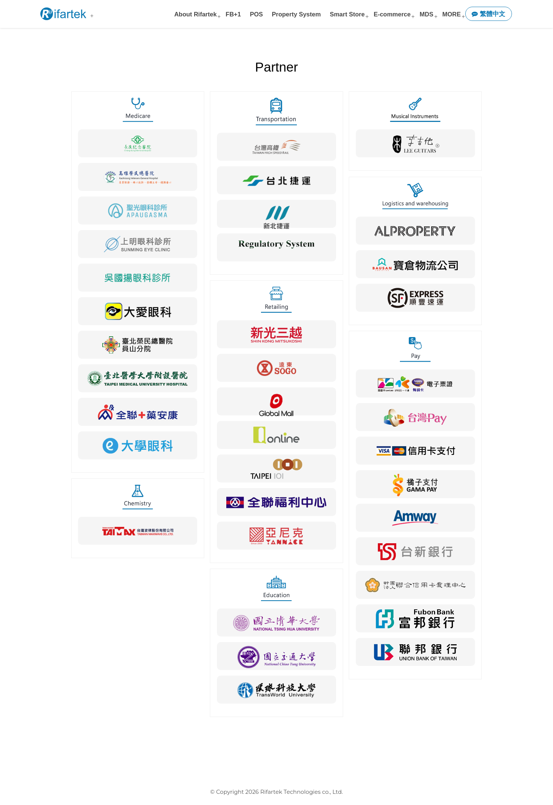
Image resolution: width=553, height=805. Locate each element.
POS (256, 14)
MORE (451, 14)
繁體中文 (488, 13)
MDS (427, 14)
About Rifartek (195, 14)
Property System (296, 14)
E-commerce (392, 14)
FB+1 (233, 14)
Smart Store (347, 14)
